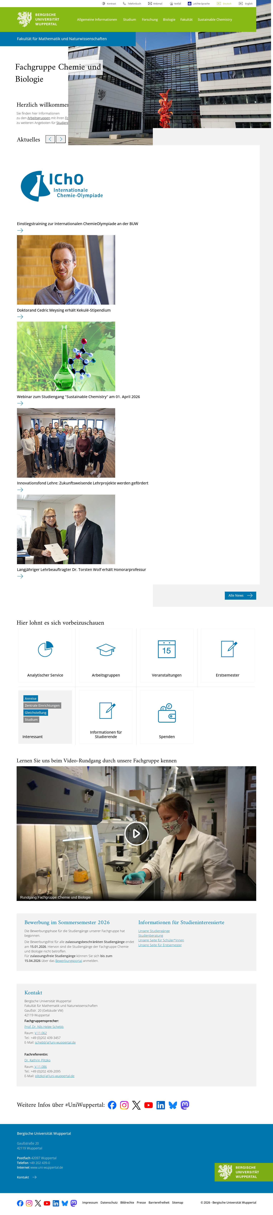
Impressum (90, 1202)
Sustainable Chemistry (215, 19)
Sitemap (177, 1202)
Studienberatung (150, 935)
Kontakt (23, 1177)
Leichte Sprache (201, 3)
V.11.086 (40, 1066)
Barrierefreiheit (159, 1202)
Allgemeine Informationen (97, 19)
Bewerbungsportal (68, 961)
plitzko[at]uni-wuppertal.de (54, 1076)
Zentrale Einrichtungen (42, 705)
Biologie (169, 19)
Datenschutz (109, 1202)
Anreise (30, 698)
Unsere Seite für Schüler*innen (161, 940)
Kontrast (111, 3)
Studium (129, 19)
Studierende (65, 123)
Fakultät (186, 19)
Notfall (177, 3)
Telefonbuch (134, 3)
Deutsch (227, 3)
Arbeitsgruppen (38, 118)
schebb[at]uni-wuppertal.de (55, 1042)
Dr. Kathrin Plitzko (37, 1060)
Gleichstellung (35, 712)
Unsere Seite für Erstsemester (160, 945)
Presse (141, 1202)
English (249, 3)
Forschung (150, 19)
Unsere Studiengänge (154, 931)
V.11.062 (41, 1033)
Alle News (236, 595)
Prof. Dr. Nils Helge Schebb (44, 1027)
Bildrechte (127, 1202)
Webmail (157, 3)
